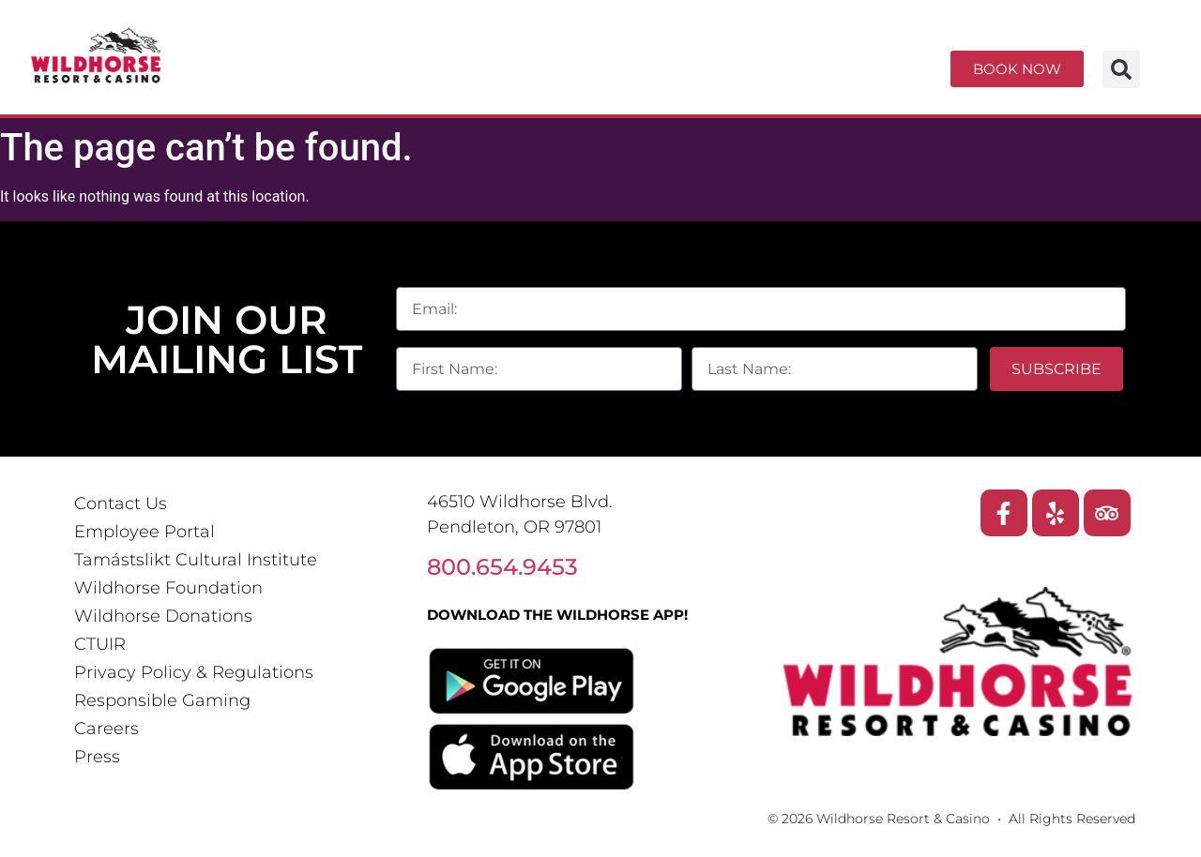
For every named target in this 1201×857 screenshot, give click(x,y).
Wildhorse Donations (163, 616)
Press (97, 756)
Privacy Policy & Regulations (193, 672)
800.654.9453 (502, 566)
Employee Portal (144, 531)
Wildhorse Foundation (168, 588)
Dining (825, 54)
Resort (250, 54)
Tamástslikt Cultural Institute (195, 559)
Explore (653, 88)
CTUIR (100, 644)
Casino (419, 54)
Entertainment (622, 54)
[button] (1121, 69)
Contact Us (120, 503)
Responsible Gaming (162, 700)
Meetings (468, 88)
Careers (106, 728)
